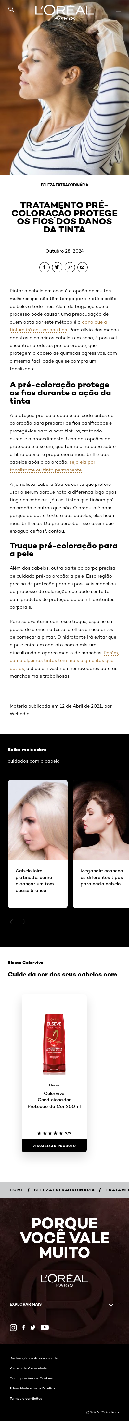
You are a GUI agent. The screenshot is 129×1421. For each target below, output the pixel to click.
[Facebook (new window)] (23, 1327)
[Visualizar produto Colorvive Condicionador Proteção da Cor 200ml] (54, 1145)
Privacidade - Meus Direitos (32, 1388)
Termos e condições (26, 1398)
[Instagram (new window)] (13, 1327)
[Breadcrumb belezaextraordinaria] (64, 1190)
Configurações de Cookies (31, 1378)
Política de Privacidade (28, 1368)
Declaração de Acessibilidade (34, 1358)
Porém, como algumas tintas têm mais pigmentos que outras (64, 660)
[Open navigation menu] (118, 9)
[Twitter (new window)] (33, 1327)
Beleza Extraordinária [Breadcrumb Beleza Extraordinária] (64, 184)
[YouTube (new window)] (45, 1327)
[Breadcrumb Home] (17, 1190)
